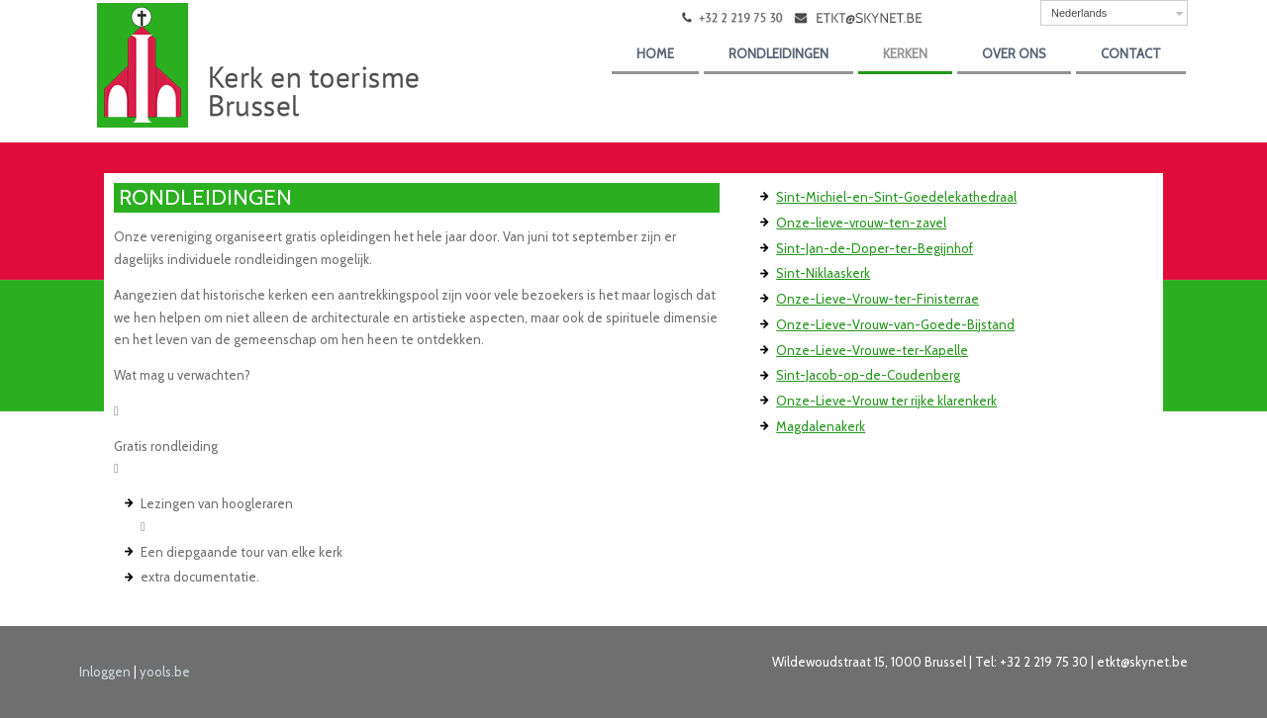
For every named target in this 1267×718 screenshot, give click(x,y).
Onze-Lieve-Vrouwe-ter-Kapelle (872, 350)
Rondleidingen (778, 53)
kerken (905, 53)
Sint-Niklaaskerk (823, 273)
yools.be (165, 671)
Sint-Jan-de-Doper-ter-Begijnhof (874, 248)
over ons (1014, 53)
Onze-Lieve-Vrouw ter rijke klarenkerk (886, 400)
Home (655, 53)
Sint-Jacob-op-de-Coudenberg (868, 375)
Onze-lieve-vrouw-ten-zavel (861, 222)
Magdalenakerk (820, 426)
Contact (1131, 53)
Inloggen (105, 671)
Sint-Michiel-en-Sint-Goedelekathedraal (896, 197)
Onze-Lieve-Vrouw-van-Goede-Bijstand (895, 324)
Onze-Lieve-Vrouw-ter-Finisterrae (877, 299)
